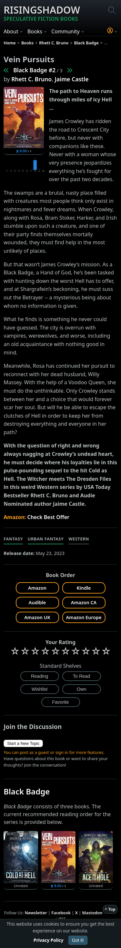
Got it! (78, 940)
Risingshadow (42, 13)
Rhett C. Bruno (31, 79)
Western (78, 539)
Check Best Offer (48, 517)
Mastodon (92, 913)
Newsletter (36, 913)
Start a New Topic (23, 743)
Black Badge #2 (34, 70)
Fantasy (13, 539)
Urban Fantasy (46, 539)
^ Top (110, 909)
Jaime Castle (71, 79)
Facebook (61, 913)
